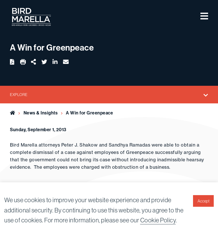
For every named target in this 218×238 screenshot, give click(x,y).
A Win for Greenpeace (89, 113)
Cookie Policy (158, 220)
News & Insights (41, 113)
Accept (203, 201)
